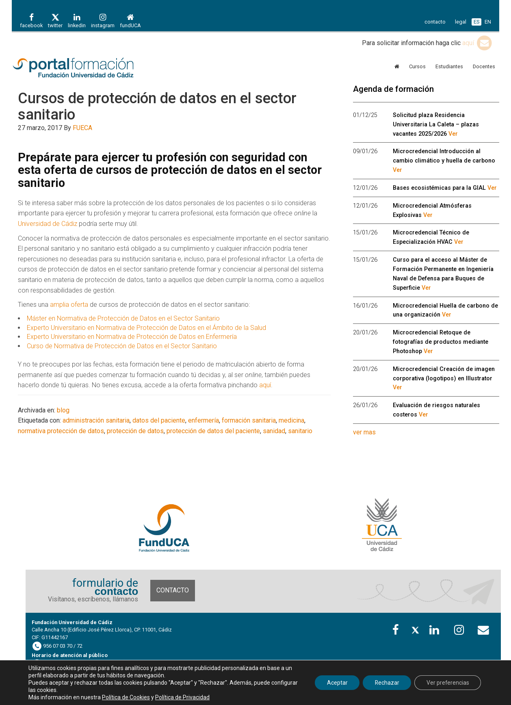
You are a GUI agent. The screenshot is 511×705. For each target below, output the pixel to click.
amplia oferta (69, 304)
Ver (453, 133)
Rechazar (385, 682)
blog (63, 410)
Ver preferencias (447, 682)
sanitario (300, 431)
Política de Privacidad (182, 697)
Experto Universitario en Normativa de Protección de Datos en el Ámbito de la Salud (146, 328)
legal (460, 22)
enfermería (203, 420)
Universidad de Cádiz (47, 224)
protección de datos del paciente (213, 431)
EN (488, 22)
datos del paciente (158, 420)
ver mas (364, 432)
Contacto (172, 590)
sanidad (274, 431)
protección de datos (135, 431)
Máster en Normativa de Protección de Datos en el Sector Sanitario (123, 318)
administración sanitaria (96, 420)
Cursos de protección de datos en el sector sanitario (157, 106)
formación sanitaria (249, 420)
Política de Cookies (126, 697)
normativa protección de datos (61, 431)
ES (476, 22)
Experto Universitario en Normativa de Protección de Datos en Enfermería (132, 337)
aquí (477, 43)
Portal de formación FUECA (85, 68)
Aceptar (335, 682)
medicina (291, 420)
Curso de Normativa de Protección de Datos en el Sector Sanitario (122, 346)
